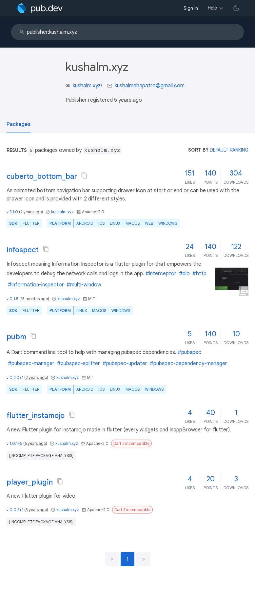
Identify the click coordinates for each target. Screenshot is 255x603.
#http (199, 273)
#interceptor (161, 273)
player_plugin (30, 482)
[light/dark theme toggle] (236, 8)
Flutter (31, 223)
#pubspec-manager (31, 363)
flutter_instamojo (36, 415)
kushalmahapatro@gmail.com (150, 85)
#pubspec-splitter (78, 363)
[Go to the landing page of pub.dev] (39, 8)
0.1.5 (14, 298)
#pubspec (189, 352)
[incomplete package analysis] (41, 455)
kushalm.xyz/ (87, 85)
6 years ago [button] (35, 443)
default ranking (229, 150)
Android (84, 223)
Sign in (191, 8)
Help (212, 8)
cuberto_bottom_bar (42, 176)
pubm (16, 336)
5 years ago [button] (128, 100)
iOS (101, 223)
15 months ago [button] (34, 298)
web (149, 223)
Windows (167, 223)
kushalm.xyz (62, 211)
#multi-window (84, 284)
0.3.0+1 (16, 377)
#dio (184, 273)
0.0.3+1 (16, 509)
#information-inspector (36, 284)
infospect (23, 249)
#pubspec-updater (125, 363)
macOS (133, 223)
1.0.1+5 (16, 443)
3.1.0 (14, 211)
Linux (115, 223)
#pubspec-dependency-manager (188, 363)
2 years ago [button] (31, 211)
